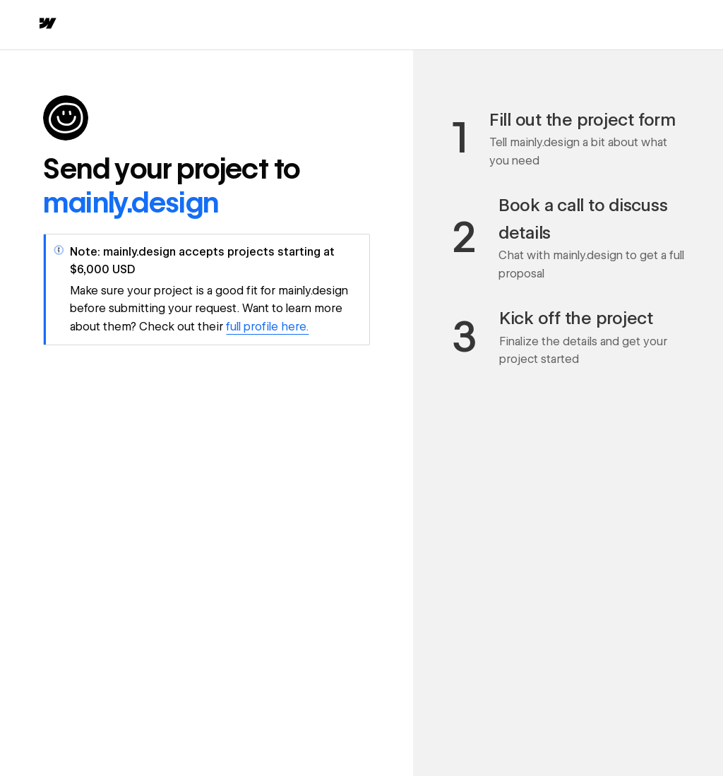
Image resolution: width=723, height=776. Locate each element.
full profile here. (267, 326)
